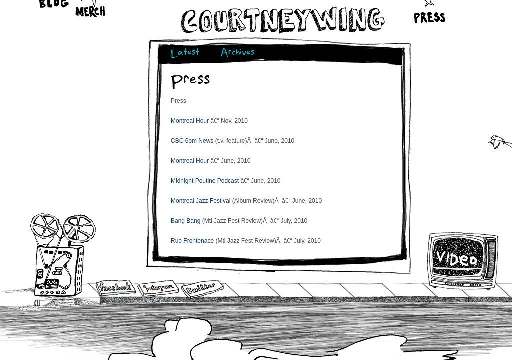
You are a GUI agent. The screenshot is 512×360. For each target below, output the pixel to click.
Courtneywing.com (282, 20)
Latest (185, 54)
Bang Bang (185, 221)
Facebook (116, 289)
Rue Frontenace (192, 241)
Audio (63, 255)
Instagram (158, 288)
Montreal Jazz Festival (200, 201)
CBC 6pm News (192, 141)
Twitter (202, 290)
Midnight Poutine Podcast (205, 181)
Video (463, 261)
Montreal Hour (190, 121)
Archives (237, 54)
